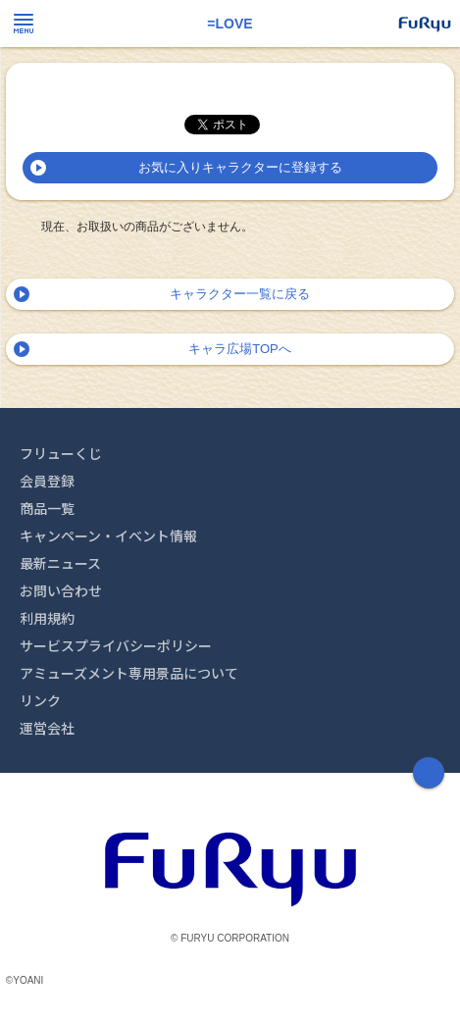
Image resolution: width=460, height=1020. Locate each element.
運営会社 (47, 728)
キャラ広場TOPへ (239, 348)
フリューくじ (61, 453)
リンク (40, 700)
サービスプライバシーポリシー (116, 645)
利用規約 (47, 618)
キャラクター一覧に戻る (240, 293)
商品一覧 (47, 508)
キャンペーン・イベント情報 (108, 535)
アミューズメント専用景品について (129, 673)
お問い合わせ (61, 590)
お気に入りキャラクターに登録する (240, 167)
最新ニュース (60, 563)
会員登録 (47, 480)
